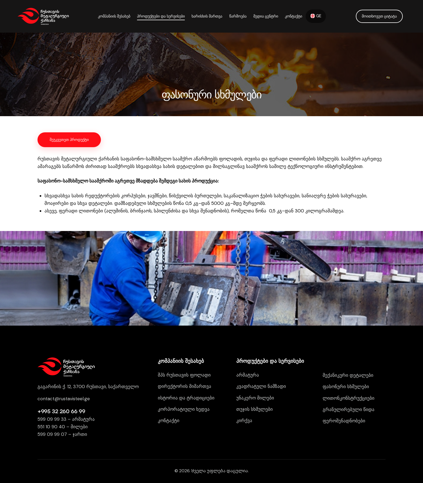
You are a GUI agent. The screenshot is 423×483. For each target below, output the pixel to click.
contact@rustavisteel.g (62, 399)
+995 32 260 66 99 (61, 411)
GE (315, 16)
